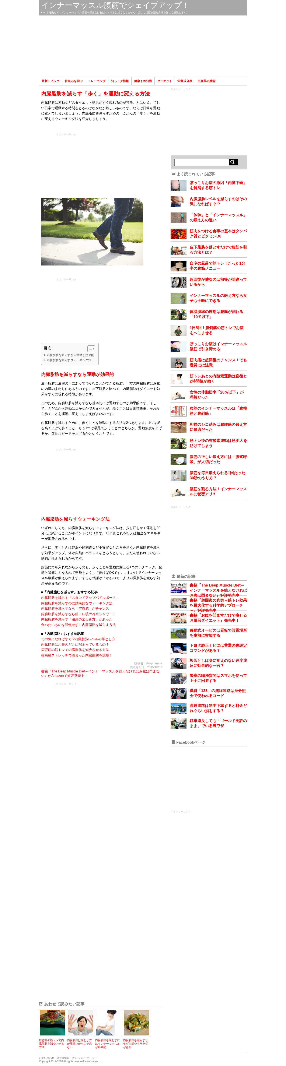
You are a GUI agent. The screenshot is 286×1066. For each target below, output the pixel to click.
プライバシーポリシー (84, 1057)
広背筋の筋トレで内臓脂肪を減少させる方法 (75, 650)
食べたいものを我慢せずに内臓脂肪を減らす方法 (78, 625)
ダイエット (164, 81)
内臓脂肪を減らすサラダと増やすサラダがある (135, 1044)
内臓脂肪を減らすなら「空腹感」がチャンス (75, 608)
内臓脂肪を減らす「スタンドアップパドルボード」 (80, 597)
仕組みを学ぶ (74, 81)
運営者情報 (63, 1057)
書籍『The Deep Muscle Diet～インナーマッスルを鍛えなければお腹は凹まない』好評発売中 (218, 590)
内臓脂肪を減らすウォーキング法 (69, 360)
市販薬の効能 (206, 81)
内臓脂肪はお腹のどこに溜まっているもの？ (75, 644)
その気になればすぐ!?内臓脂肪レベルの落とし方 (78, 639)
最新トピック (50, 81)
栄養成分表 (184, 81)
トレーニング (97, 81)
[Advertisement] (143, 46)
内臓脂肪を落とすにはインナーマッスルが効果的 (107, 1044)
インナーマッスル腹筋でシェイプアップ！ (115, 5)
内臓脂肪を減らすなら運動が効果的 (70, 355)
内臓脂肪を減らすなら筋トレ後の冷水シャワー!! (77, 614)
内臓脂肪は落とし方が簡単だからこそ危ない (79, 1044)
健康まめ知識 (143, 81)
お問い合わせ (46, 1057)
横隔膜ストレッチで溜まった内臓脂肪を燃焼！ (76, 655)
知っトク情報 (120, 81)
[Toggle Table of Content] (89, 348)
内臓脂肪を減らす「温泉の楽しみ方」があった (76, 619)
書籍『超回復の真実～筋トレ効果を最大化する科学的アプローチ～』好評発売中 (218, 605)
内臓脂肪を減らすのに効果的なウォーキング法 (76, 603)
